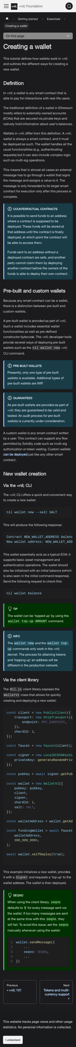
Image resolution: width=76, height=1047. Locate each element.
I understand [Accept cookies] (12, 1039)
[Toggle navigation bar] (6, 6)
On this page (15, 36)
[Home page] (7, 18)
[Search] (69, 6)
